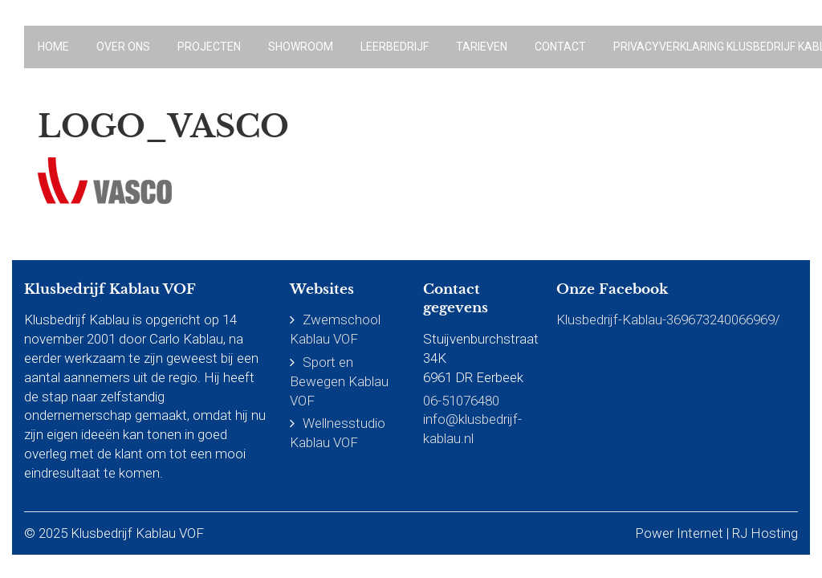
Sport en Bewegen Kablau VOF (339, 381)
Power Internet (679, 533)
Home (53, 46)
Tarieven (481, 46)
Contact (560, 46)
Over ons (123, 46)
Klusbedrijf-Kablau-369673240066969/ (668, 319)
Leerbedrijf (394, 46)
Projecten (209, 46)
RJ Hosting (765, 533)
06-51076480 (461, 401)
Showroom (300, 46)
